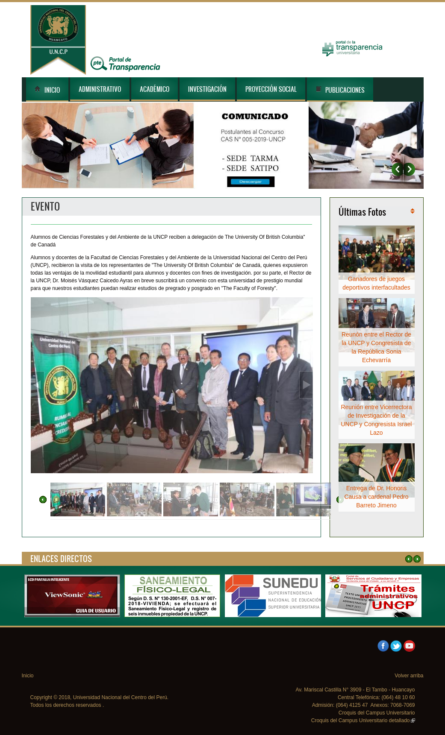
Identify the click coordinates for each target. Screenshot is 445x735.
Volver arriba (409, 676)
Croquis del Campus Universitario (377, 713)
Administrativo (100, 89)
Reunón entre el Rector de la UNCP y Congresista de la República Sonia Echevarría (376, 347)
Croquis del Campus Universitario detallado (363, 720)
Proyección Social (271, 89)
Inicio (47, 89)
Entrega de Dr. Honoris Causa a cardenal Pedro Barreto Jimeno (377, 497)
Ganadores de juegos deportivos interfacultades (376, 283)
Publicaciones (340, 89)
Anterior (397, 169)
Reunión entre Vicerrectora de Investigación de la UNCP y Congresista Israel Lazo (376, 420)
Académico (154, 89)
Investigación (207, 89)
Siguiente (409, 169)
